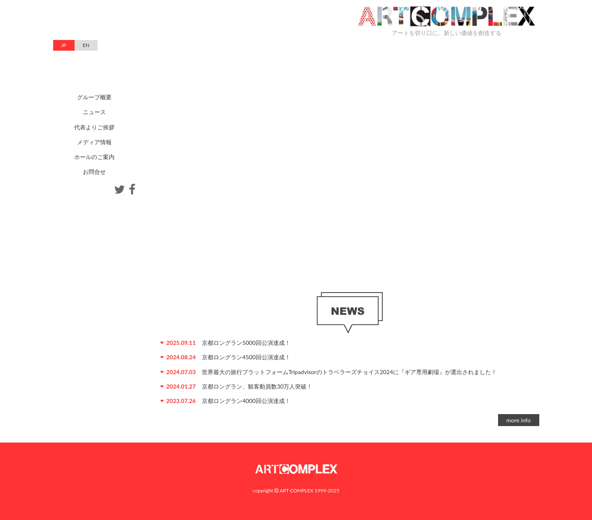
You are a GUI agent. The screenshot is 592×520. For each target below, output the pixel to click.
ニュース (94, 111)
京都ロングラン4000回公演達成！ (246, 400)
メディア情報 (94, 141)
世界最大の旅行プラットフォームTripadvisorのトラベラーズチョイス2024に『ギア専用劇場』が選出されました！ (349, 371)
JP (63, 45)
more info (518, 420)
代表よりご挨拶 (94, 127)
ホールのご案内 (94, 156)
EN (86, 45)
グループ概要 (94, 97)
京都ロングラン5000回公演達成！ (246, 342)
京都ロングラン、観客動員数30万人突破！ (257, 386)
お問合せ (94, 171)
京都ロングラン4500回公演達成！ (246, 357)
